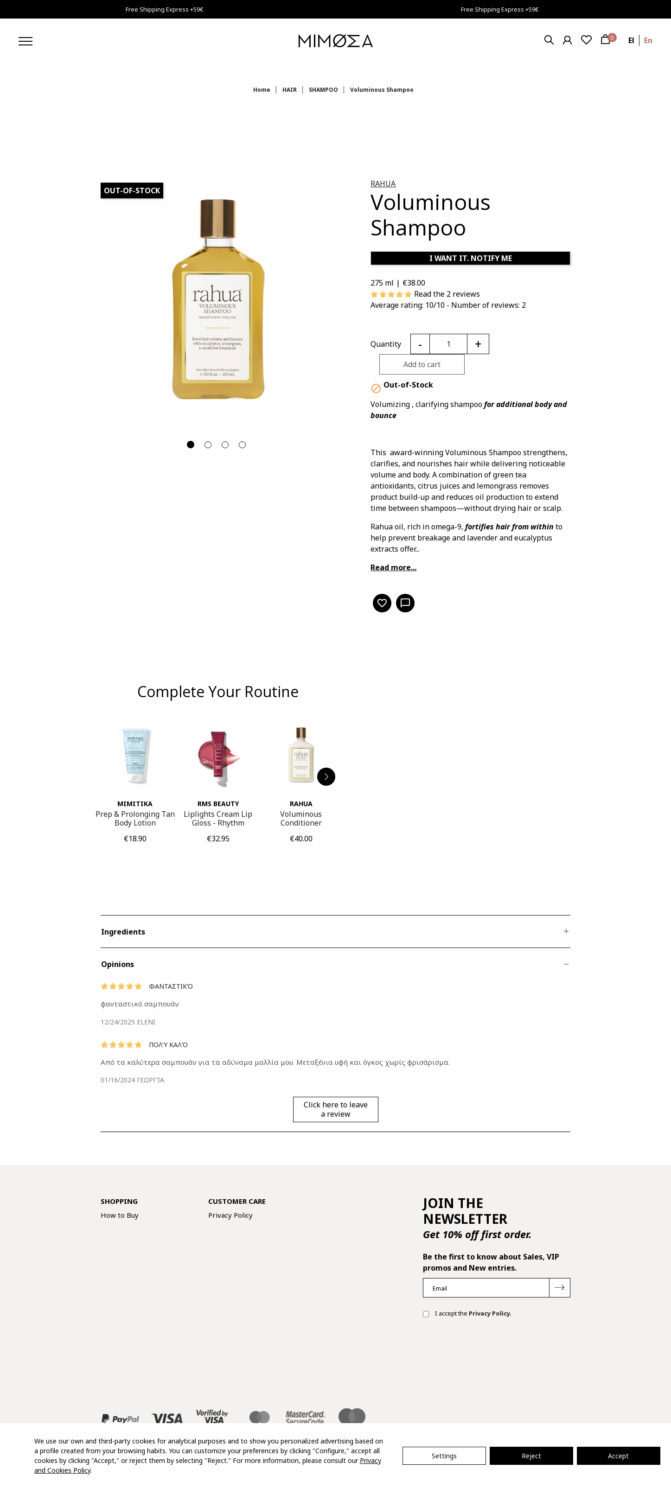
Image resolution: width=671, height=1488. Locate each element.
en (648, 40)
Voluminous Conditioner (301, 818)
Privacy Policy (230, 1215)
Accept (618, 1455)
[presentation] (493, 1355)
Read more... (393, 567)
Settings (444, 1455)
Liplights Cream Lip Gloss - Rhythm (218, 818)
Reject (531, 1455)
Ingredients (123, 932)
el (631, 40)
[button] (326, 777)
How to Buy (120, 1215)
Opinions (117, 964)
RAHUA (383, 183)
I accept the (467, 1314)
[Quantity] (448, 344)
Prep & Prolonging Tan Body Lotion (135, 818)
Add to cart (422, 364)
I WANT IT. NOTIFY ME (470, 258)
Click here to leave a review (336, 1109)
